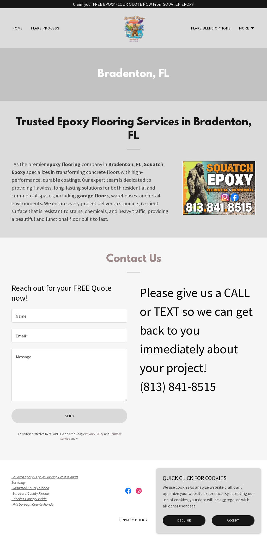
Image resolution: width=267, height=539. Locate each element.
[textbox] (69, 316)
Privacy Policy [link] (94, 434)
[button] (246, 28)
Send (69, 416)
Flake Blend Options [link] (211, 28)
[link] (133, 27)
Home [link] (18, 28)
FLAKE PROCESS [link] (45, 28)
